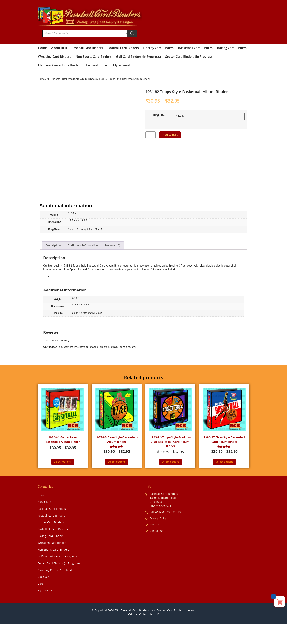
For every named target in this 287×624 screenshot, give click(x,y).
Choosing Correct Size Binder (59, 65)
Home (42, 48)
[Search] (132, 33)
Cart (105, 65)
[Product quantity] (150, 134)
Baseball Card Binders (87, 48)
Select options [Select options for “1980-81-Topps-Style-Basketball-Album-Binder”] (63, 461)
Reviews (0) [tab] (112, 245)
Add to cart (170, 135)
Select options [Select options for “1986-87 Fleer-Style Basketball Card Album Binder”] (224, 461)
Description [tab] (53, 245)
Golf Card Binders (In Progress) (138, 56)
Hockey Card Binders (158, 48)
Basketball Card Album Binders (79, 79)
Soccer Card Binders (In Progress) (189, 56)
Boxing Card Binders (232, 48)
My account (121, 65)
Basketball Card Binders (195, 48)
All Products (53, 79)
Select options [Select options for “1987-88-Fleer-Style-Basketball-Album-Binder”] (117, 461)
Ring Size (159, 115)
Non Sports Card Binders (94, 56)
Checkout (91, 65)
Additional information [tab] (82, 245)
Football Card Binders (123, 48)
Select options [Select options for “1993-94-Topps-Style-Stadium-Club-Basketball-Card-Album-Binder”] (170, 461)
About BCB (59, 48)
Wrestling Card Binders (54, 56)
